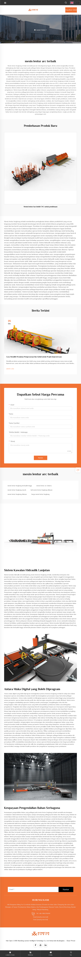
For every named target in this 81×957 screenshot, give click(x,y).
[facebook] (35, 945)
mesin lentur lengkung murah (17, 490)
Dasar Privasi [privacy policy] (71, 941)
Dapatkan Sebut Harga (71, 11)
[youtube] (40, 945)
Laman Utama (40, 30)
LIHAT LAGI (10, 369)
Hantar (40, 458)
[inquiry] (77, 469)
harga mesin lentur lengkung (40, 494)
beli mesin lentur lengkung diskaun (41, 490)
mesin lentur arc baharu (44, 485)
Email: (40, 917)
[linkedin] (45, 945)
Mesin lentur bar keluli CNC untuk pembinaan (40, 207)
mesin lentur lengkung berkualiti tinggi (20, 485)
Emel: (40, 919)
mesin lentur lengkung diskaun (17, 494)
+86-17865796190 (44, 913)
